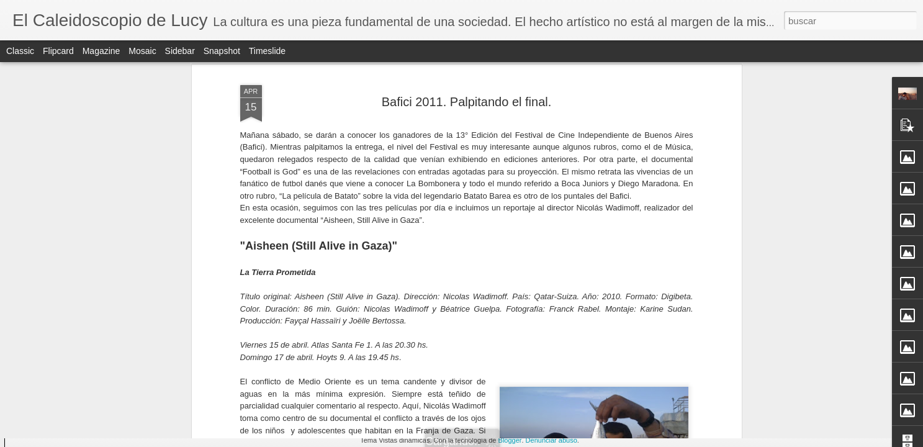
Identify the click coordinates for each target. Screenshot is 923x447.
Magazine (101, 51)
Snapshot (222, 51)
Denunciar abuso (551, 440)
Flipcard (58, 51)
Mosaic (142, 51)
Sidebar (180, 51)
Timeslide (267, 51)
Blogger (510, 440)
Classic (20, 51)
